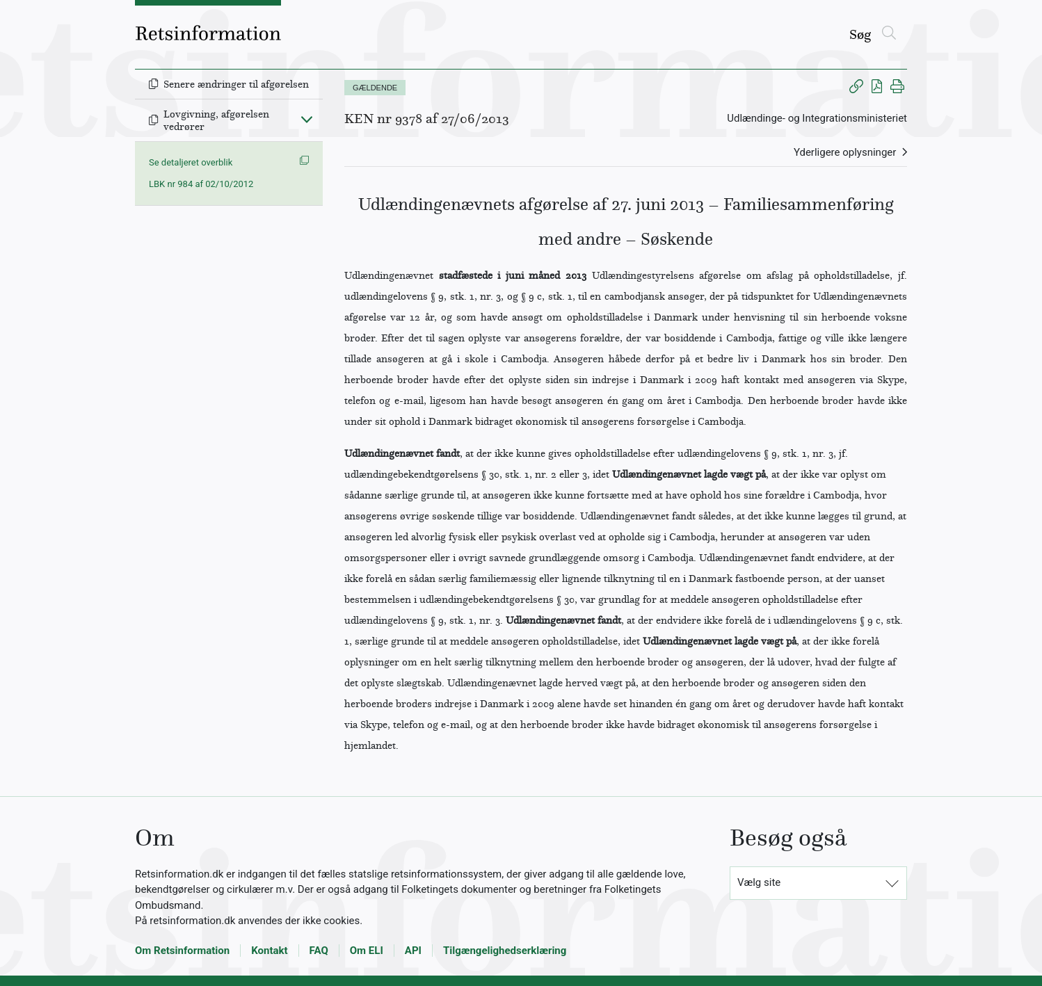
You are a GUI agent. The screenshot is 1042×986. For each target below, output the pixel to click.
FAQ (319, 950)
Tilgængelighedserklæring (504, 950)
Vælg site (758, 882)
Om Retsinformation (182, 950)
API (413, 950)
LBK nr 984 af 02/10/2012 (201, 184)
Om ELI (366, 950)
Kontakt (269, 950)
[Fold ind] (306, 119)
